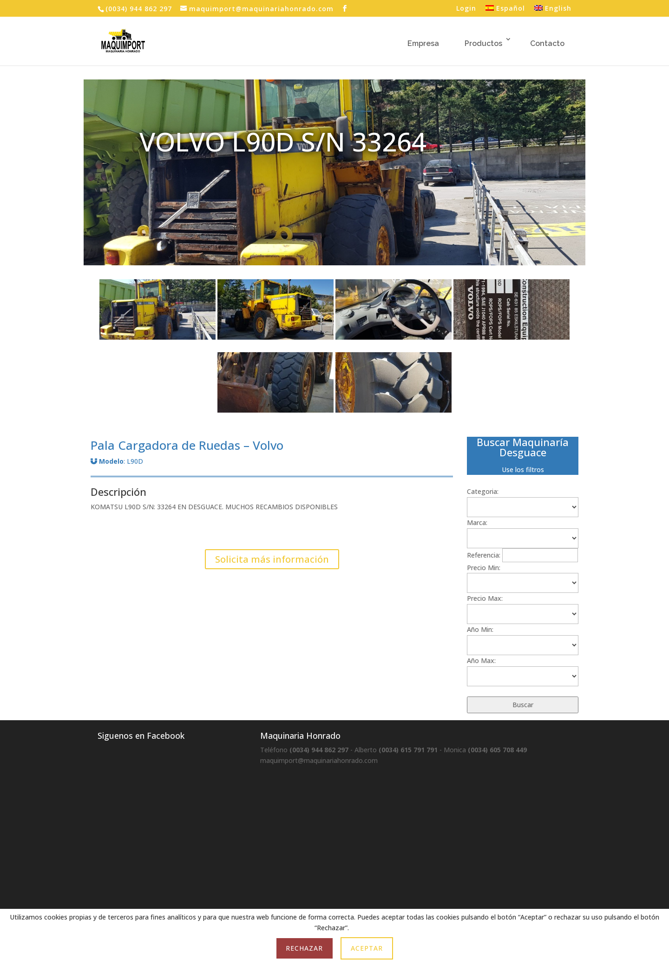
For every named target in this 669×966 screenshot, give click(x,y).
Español (505, 9)
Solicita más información (272, 559)
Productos (483, 43)
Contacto (547, 43)
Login (466, 9)
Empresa (423, 43)
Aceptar (367, 948)
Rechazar (304, 948)
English (552, 9)
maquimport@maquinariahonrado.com (319, 760)
